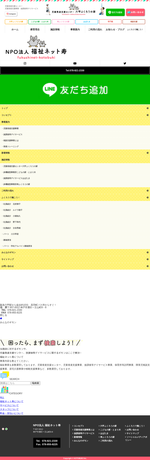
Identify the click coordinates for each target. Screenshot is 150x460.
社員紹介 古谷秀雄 (11, 228)
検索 (35, 383)
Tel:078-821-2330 (75, 70)
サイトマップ (133, 433)
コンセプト (79, 426)
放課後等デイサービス (12, 134)
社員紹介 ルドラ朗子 (12, 210)
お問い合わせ (133, 430)
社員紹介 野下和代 (11, 222)
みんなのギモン (81, 441)
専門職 (110, 22)
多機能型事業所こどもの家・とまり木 (19, 172)
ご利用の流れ (106, 441)
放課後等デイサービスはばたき (16, 178)
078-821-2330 (47, 441)
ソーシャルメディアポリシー (136, 438)
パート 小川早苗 (11, 234)
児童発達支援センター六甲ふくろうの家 (20, 166)
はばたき (86, 22)
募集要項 (7, 240)
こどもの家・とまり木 (39, 22)
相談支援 (133, 22)
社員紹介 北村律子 (11, 204)
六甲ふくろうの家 (16, 22)
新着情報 (78, 437)
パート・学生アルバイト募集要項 (17, 246)
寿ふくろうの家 (63, 22)
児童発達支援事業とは (84, 430)
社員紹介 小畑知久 (11, 216)
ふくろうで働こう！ (136, 426)
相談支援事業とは (11, 140)
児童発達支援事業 (11, 128)
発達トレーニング (11, 146)
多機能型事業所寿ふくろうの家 (16, 184)
